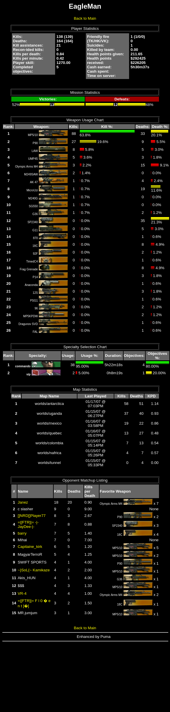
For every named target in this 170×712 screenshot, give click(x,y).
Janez (23, 502)
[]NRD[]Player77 (32, 515)
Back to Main (85, 18)
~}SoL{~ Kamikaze (34, 570)
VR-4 (22, 593)
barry (22, 533)
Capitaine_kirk (30, 546)
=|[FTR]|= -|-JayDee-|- (28, 524)
